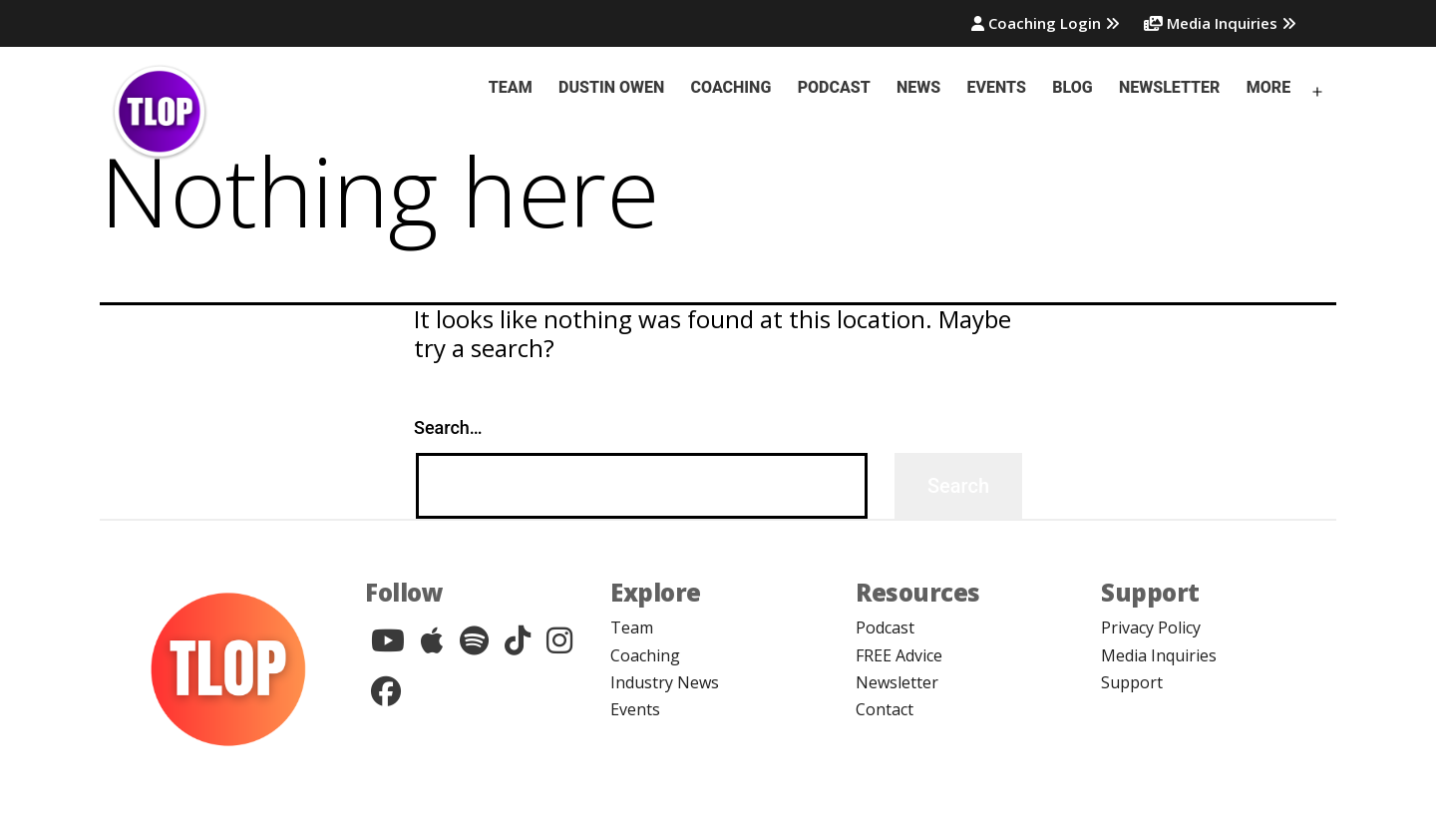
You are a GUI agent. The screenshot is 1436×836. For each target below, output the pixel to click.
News (918, 87)
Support (1132, 682)
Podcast (834, 87)
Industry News (664, 682)
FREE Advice (899, 655)
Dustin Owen (611, 87)
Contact (884, 709)
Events (996, 87)
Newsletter (1169, 87)
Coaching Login (1045, 23)
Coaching (731, 87)
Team (511, 87)
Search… (448, 427)
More (1268, 87)
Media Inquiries (1220, 23)
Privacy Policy (1151, 627)
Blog (1072, 87)
